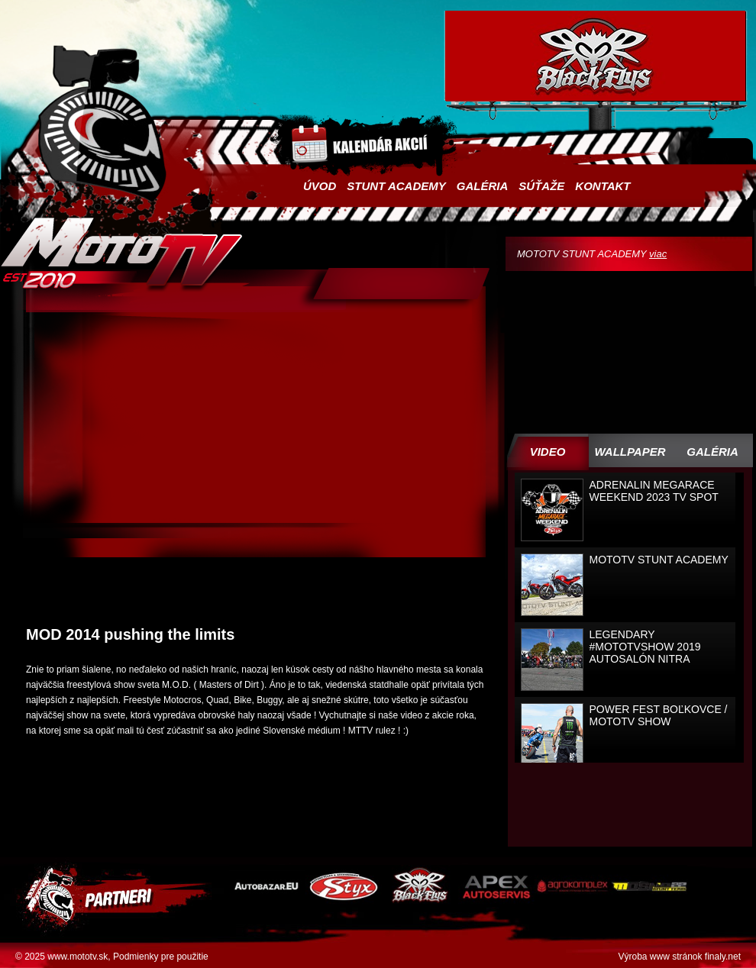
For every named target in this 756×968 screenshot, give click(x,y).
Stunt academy (396, 185)
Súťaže (541, 185)
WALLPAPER (629, 451)
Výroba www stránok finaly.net (679, 956)
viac (658, 254)
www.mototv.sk (77, 956)
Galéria (483, 185)
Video (548, 451)
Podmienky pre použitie (160, 956)
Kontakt (602, 185)
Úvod (319, 185)
